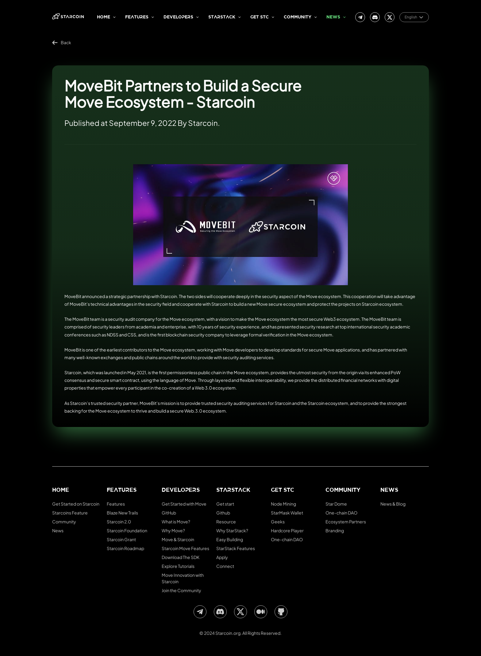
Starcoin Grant (121, 539)
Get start (225, 504)
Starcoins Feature (70, 512)
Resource (226, 521)
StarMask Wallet (287, 512)
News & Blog (393, 504)
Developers (178, 17)
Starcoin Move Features (185, 548)
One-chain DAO (287, 539)
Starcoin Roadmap (125, 548)
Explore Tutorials (178, 566)
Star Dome (336, 504)
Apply (222, 557)
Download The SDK (180, 557)
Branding (334, 530)
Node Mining (283, 504)
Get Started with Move (184, 504)
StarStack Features (235, 548)
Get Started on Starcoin (75, 504)
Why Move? (173, 530)
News (333, 17)
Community (297, 17)
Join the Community (181, 590)
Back (61, 42)
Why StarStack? (232, 530)
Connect (225, 566)
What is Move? (176, 521)
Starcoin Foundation (127, 530)
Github (223, 512)
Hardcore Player (287, 530)
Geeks (278, 521)
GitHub (169, 512)
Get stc (259, 17)
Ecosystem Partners (345, 521)
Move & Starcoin (178, 539)
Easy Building (229, 539)
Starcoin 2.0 (119, 521)
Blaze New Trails (122, 512)
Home (103, 17)
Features (136, 17)
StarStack (221, 17)
